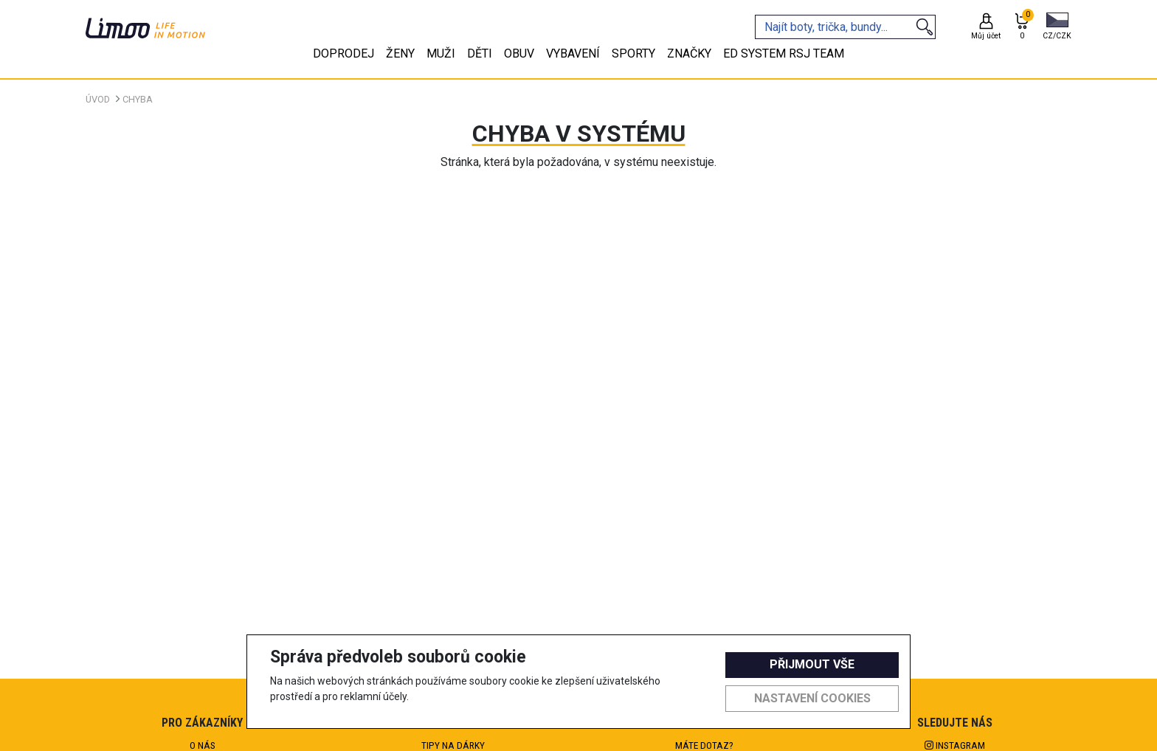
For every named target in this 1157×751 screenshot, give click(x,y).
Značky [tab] (689, 53)
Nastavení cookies (812, 698)
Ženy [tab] (400, 53)
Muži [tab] (440, 53)
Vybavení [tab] (573, 53)
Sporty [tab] (633, 53)
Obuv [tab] (519, 53)
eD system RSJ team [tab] (783, 53)
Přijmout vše (812, 664)
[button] (1057, 27)
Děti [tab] (479, 53)
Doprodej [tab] (343, 53)
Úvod (98, 99)
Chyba (137, 99)
